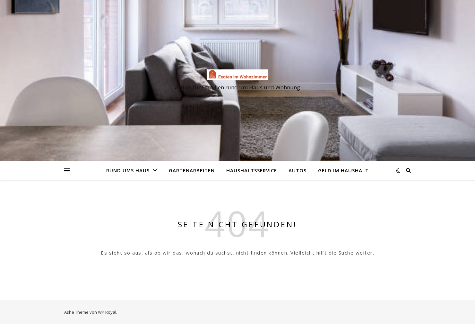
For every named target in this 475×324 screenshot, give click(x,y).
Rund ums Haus (128, 170)
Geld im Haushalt (343, 170)
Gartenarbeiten (192, 170)
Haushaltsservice (251, 170)
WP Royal (107, 312)
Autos (298, 170)
